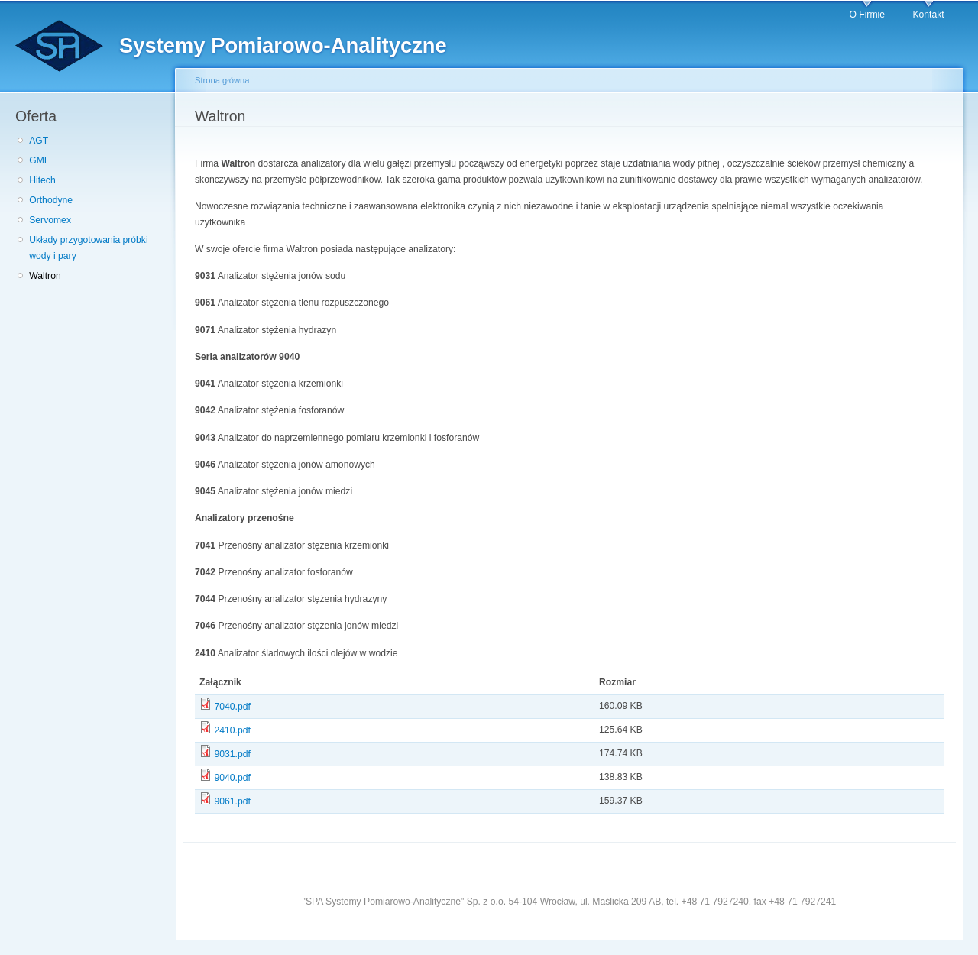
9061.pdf (232, 801)
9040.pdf (232, 777)
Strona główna (222, 80)
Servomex (50, 220)
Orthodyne (51, 200)
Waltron (44, 275)
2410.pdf (232, 730)
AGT (38, 140)
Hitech (42, 180)
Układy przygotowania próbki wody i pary (88, 248)
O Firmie (867, 14)
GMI (38, 160)
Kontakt (928, 14)
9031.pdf (232, 754)
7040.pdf (232, 706)
